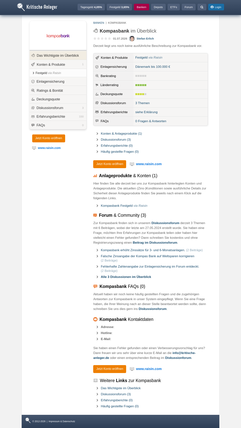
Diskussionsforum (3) (116, 139)
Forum (189, 7)
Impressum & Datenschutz (62, 421)
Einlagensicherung (47, 81)
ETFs (173, 7)
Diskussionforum (178, 358)
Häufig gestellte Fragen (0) (120, 151)
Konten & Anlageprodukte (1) (121, 133)
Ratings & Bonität (47, 90)
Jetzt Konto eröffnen (48, 138)
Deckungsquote (45, 99)
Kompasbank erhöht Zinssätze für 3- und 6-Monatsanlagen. (152, 250)
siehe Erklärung (146, 112)
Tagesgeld (91, 7)
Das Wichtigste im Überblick (55, 55)
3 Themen (142, 103)
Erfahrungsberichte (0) (117, 145)
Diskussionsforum (57, 108)
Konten (114, 58)
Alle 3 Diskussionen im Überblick (126, 277)
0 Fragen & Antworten (150, 121)
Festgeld (119, 7)
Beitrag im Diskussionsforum (155, 242)
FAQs (57, 125)
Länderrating (109, 85)
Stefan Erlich (145, 38)
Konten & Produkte (57, 64)
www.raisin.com (149, 164)
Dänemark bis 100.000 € (152, 67)
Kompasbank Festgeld (124, 206)
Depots (158, 7)
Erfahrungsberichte (57, 116)
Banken (141, 7)
